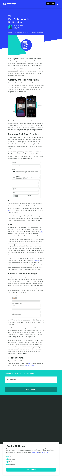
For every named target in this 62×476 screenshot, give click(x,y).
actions (41, 231)
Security (54, 416)
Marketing (12, 464)
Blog (9, 16)
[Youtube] (36, 411)
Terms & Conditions (24, 416)
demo (30, 363)
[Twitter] (29, 411)
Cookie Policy (46, 416)
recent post (36, 260)
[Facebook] (32, 411)
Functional (12, 459)
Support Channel (30, 365)
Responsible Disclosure (31, 418)
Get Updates (31, 389)
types (9, 210)
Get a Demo (50, 3)
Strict (10, 456)
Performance (12, 462)
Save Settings (31, 470)
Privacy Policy (36, 416)
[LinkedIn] (25, 411)
